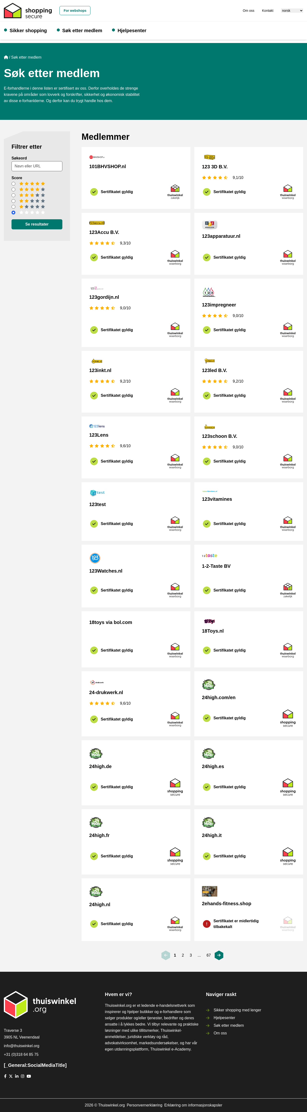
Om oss (248, 10)
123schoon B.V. (219, 436)
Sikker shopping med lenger (237, 1010)
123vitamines (217, 499)
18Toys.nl (213, 631)
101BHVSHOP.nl (107, 166)
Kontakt (267, 10)
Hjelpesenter (132, 30)
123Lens (98, 435)
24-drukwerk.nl (106, 692)
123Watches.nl (105, 571)
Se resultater (37, 224)
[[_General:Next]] (219, 955)
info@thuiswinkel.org (21, 1046)
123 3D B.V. (215, 166)
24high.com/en (219, 697)
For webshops (75, 10)
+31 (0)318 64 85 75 (21, 1054)
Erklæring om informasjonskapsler (193, 1105)
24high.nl (99, 904)
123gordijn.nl (104, 297)
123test (97, 504)
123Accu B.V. (104, 232)
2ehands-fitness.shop (226, 903)
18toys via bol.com (110, 622)
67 (209, 955)
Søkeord (19, 158)
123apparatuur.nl (221, 236)
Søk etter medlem (82, 30)
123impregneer (219, 304)
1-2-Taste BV (216, 566)
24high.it (212, 835)
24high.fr (99, 835)
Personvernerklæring (144, 1105)
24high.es (213, 766)
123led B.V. (214, 370)
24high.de (100, 766)
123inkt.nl (100, 370)
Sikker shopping (28, 30)
